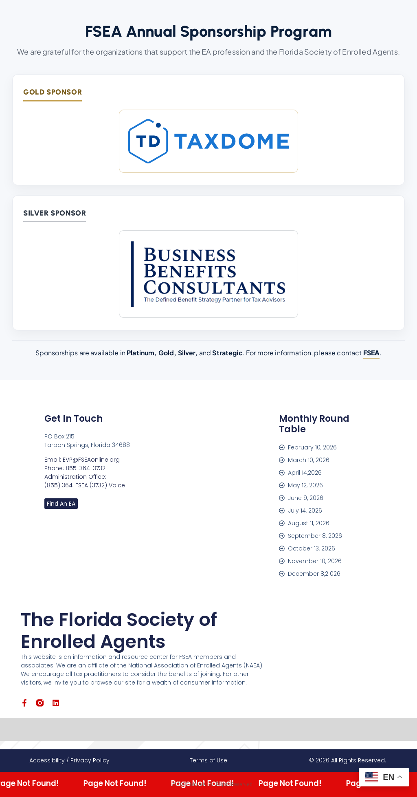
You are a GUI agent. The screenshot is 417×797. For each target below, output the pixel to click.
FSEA (371, 352)
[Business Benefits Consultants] (208, 274)
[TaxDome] (208, 141)
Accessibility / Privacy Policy (69, 760)
